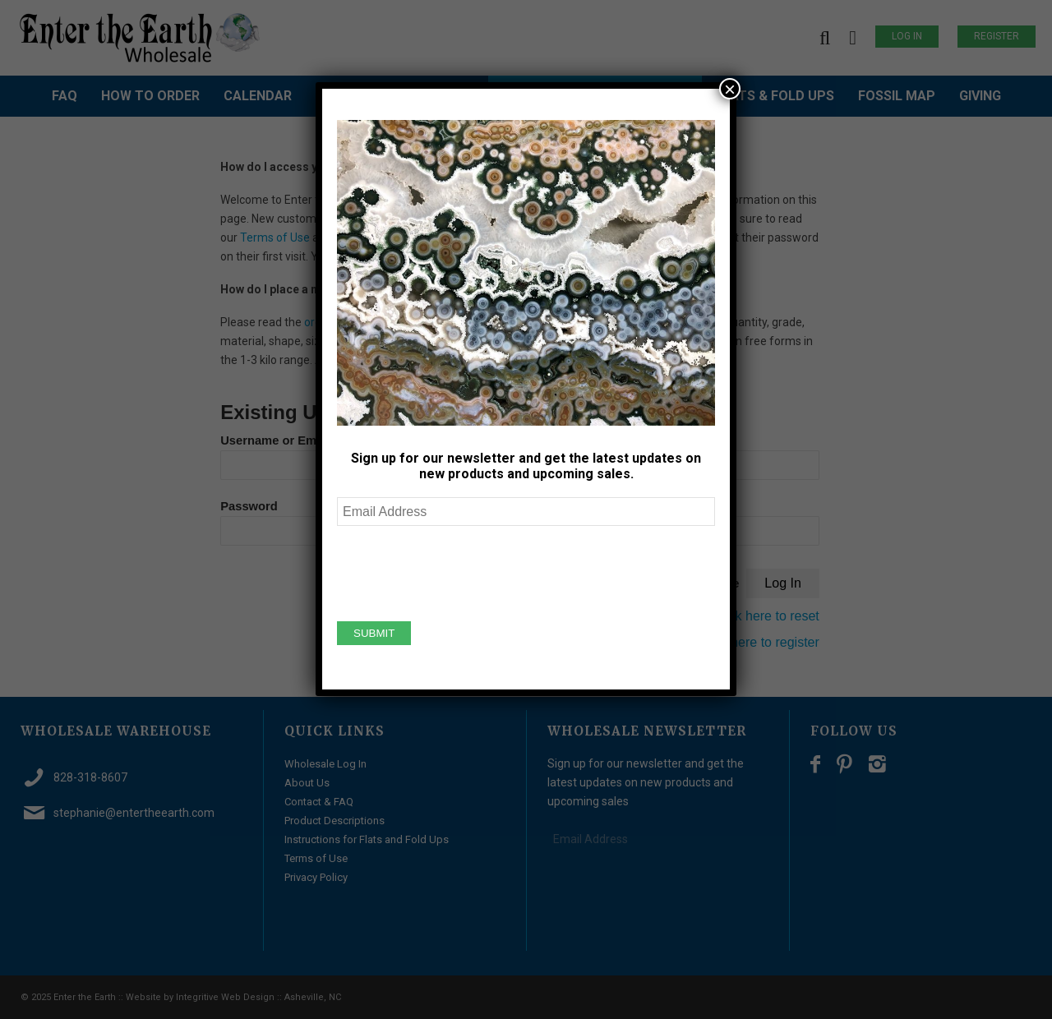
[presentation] (462, 571)
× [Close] (730, 88)
